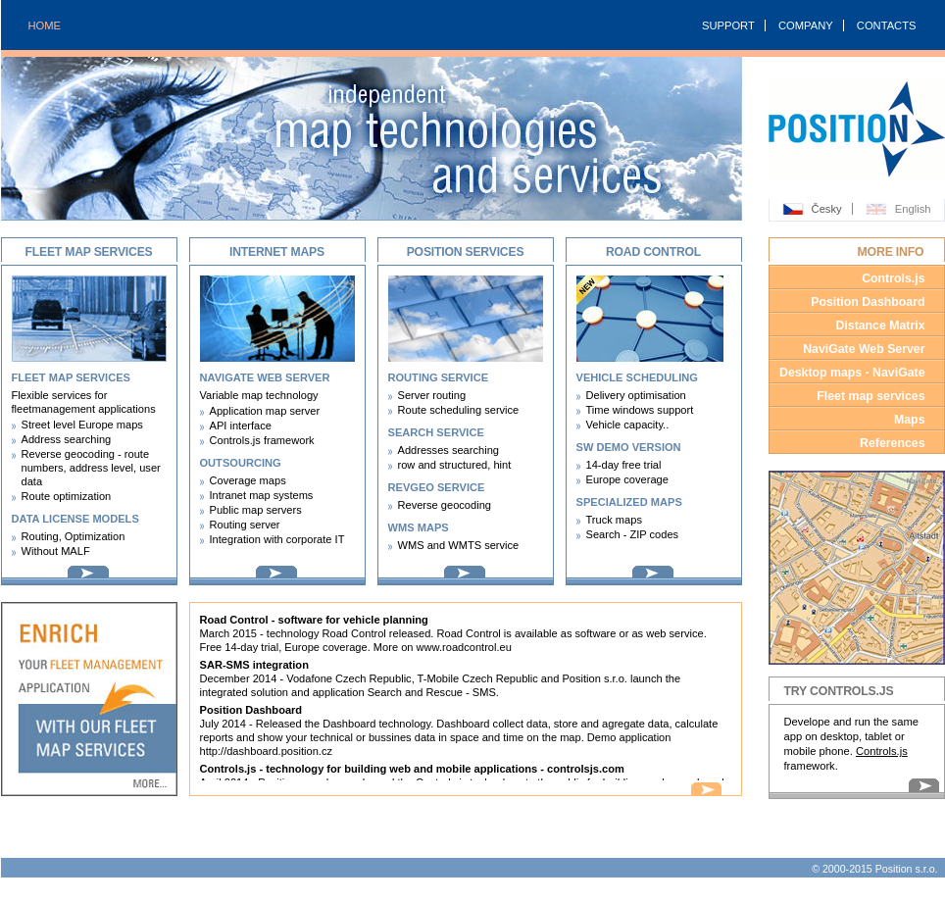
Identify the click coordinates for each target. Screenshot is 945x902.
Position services (465, 252)
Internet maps (276, 252)
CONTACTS (887, 25)
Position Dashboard (867, 302)
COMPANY (805, 25)
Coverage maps (248, 480)
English (913, 209)
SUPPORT (728, 25)
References (892, 443)
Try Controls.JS (839, 691)
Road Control (653, 252)
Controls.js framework (262, 440)
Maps (909, 419)
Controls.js (893, 278)
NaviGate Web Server (863, 349)
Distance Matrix (879, 325)
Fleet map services (88, 252)
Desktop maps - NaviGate (851, 372)
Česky (827, 209)
